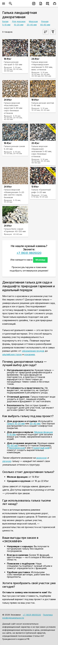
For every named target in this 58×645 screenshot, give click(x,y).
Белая (5, 21)
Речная (44, 21)
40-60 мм (45, 24)
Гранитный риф (41, 447)
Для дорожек (19, 21)
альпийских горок (12, 354)
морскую (41, 457)
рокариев (29, 354)
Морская (33, 21)
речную (6, 461)
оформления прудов (33, 350)
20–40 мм (35, 423)
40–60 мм (12, 445)
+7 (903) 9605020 (29, 253)
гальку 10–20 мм (16, 423)
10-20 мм (18, 24)
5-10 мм (6, 24)
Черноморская (16, 447)
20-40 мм (32, 24)
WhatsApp (40, 260)
